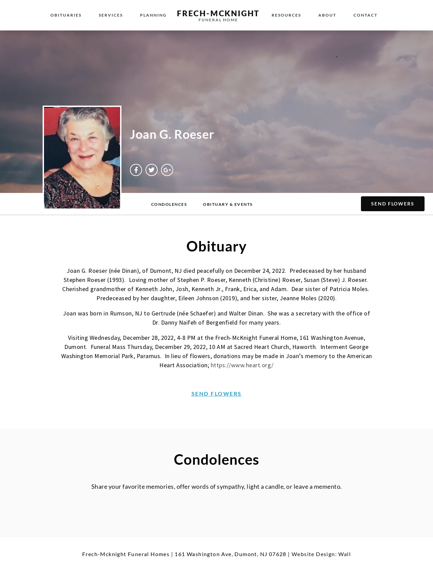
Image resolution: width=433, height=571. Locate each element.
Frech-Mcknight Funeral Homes (125, 554)
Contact (366, 15)
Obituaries (66, 15)
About (327, 15)
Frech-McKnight (218, 13)
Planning (153, 15)
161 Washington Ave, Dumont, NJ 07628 (230, 554)
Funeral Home (218, 19)
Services (111, 15)
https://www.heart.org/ (242, 365)
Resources (286, 15)
